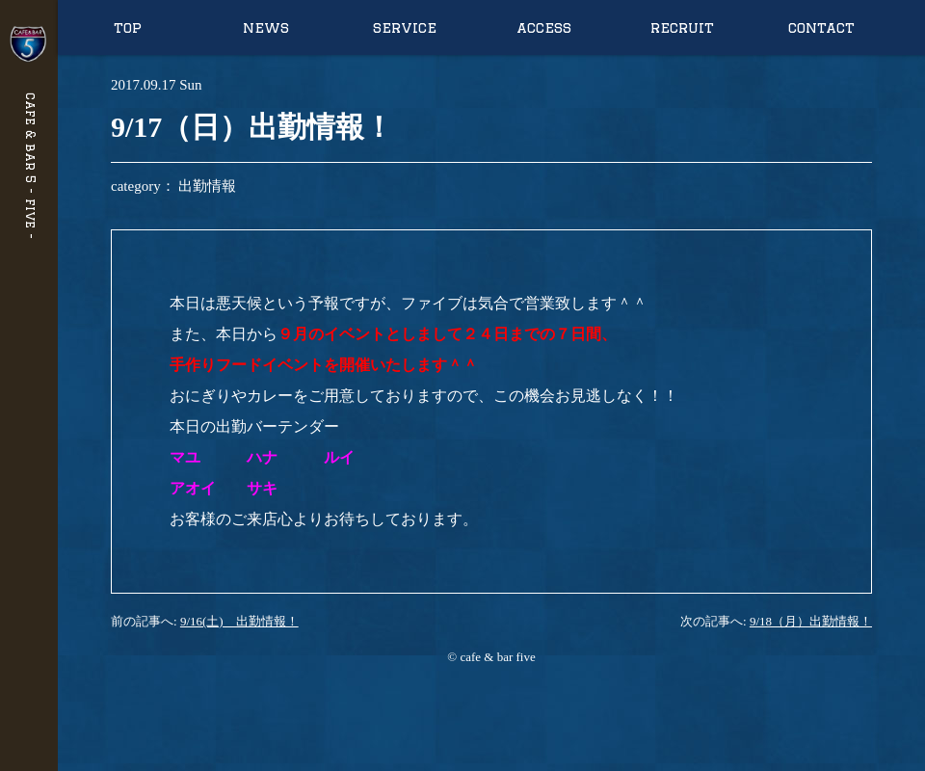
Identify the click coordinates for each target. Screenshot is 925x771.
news (266, 27)
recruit (682, 27)
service (404, 27)
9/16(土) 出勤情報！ (239, 621)
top (128, 27)
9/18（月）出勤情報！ (811, 621)
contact (821, 27)
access (543, 27)
